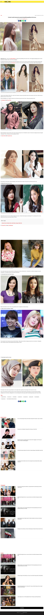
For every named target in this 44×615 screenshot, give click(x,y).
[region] (22, 8)
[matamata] (7, 1)
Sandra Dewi (3, 135)
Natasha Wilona (13, 58)
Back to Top (22, 613)
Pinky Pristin (9, 100)
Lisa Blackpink (10, 225)
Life (1, 15)
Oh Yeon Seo (14, 62)
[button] (1, 2)
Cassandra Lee (3, 225)
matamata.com (20, 612)
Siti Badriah (3, 100)
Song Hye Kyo (9, 135)
